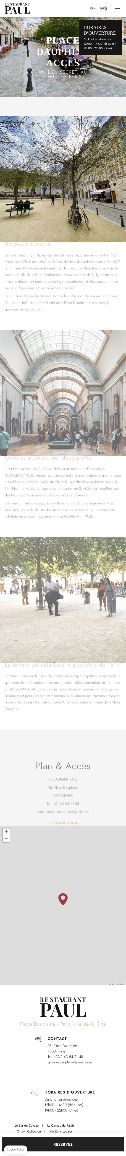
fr (91, 8)
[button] (63, 899)
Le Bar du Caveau (27, 1125)
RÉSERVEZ (63, 1144)
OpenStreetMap (121, 984)
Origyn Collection (29, 1131)
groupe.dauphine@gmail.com (70, 1062)
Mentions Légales (61, 1131)
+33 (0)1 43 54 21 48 (104, 8)
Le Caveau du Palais (60, 1125)
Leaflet (111, 984)
